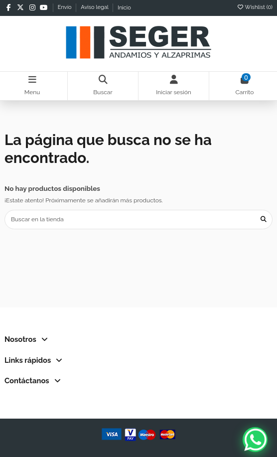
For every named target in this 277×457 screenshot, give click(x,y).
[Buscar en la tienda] (264, 219)
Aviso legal (95, 7)
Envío (65, 7)
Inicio (124, 7)
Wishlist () (255, 7)
